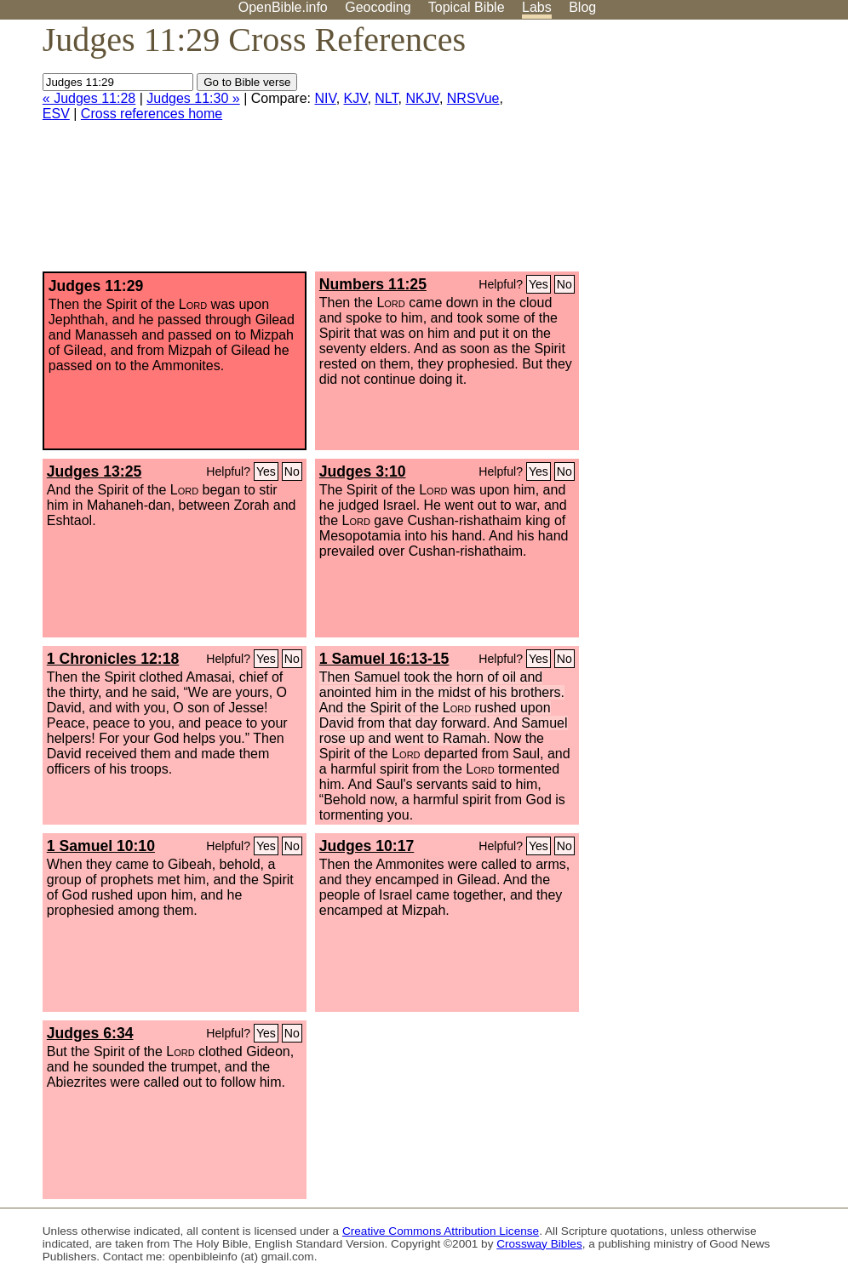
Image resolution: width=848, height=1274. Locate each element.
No (564, 284)
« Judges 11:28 (89, 98)
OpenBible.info (283, 7)
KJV (356, 98)
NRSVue (473, 98)
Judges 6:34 (90, 1033)
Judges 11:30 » (192, 98)
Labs (537, 7)
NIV (324, 98)
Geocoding (377, 7)
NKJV (421, 98)
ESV (56, 113)
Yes (538, 284)
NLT (386, 98)
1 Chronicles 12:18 (113, 658)
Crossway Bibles (539, 1243)
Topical (466, 7)
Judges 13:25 (94, 471)
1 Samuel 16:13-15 (384, 658)
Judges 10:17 (366, 845)
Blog (582, 7)
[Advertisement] (676, 152)
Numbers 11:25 (373, 284)
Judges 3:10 (362, 471)
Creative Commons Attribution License (440, 1231)
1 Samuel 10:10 (101, 845)
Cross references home (151, 113)
